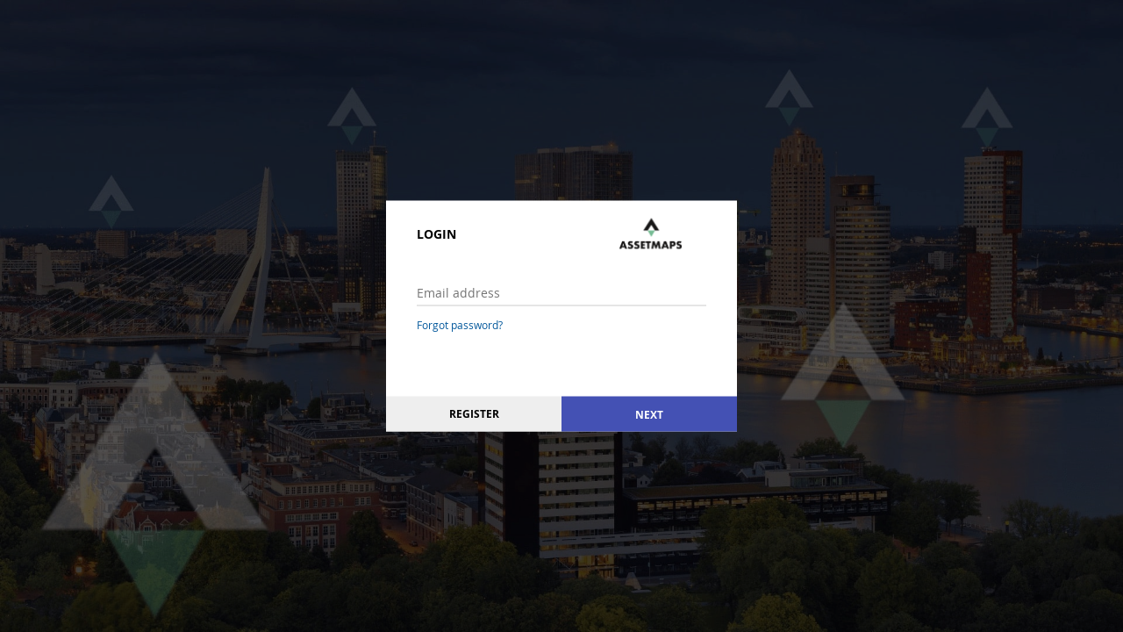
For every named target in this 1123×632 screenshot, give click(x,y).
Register (474, 413)
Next (649, 413)
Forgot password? (460, 325)
